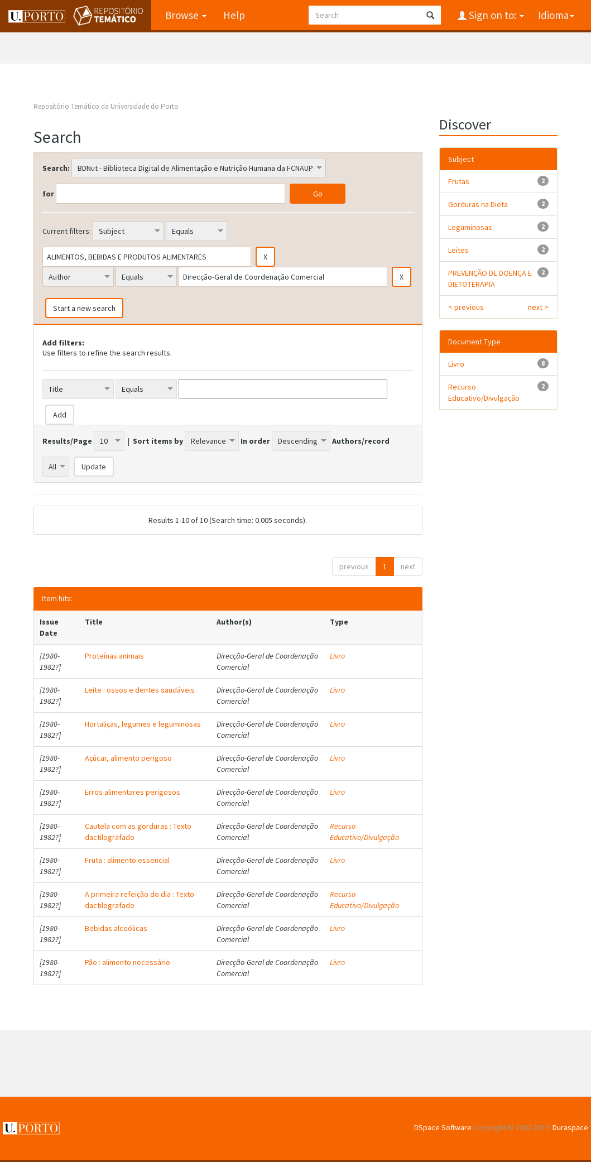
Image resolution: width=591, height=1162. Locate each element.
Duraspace (570, 1127)
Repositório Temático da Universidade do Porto (106, 106)
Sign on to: (495, 15)
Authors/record (361, 441)
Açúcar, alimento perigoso (128, 758)
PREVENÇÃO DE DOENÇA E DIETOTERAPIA (490, 278)
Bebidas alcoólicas (116, 928)
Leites (458, 250)
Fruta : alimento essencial (127, 860)
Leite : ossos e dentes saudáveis (140, 690)
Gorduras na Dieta (478, 204)
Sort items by (158, 441)
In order (255, 441)
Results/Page (67, 441)
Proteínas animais (114, 656)
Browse (185, 15)
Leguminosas (470, 227)
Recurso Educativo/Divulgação (364, 831)
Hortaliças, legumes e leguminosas (143, 724)
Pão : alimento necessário (127, 962)
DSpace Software (443, 1127)
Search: (56, 168)
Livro (337, 656)
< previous (466, 307)
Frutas (458, 181)
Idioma (556, 15)
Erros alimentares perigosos (132, 792)
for (48, 194)
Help (234, 15)
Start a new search (84, 308)
